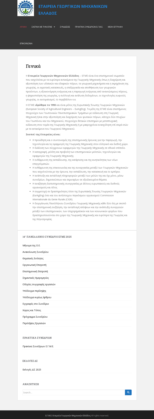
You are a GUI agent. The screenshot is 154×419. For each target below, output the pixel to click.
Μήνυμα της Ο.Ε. (31, 245)
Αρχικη (23, 26)
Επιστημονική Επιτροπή (35, 271)
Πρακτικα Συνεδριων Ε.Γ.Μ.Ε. (89, 26)
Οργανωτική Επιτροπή (34, 264)
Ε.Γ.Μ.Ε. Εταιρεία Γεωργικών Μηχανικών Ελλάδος (68, 415)
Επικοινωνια (26, 43)
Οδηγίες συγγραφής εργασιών (39, 284)
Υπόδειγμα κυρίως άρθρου (37, 297)
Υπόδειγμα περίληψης (34, 290)
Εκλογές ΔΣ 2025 (32, 369)
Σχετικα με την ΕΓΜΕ (42, 26)
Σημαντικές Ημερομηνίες (36, 277)
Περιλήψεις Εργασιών (34, 323)
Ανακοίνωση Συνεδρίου (36, 251)
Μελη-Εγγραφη (115, 26)
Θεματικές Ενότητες (33, 258)
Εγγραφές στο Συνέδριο (36, 303)
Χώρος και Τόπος (32, 310)
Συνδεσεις (65, 26)
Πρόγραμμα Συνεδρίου (35, 316)
